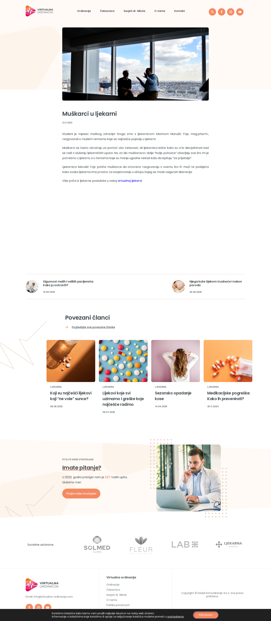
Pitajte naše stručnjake (81, 493)
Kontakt (179, 11)
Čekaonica (107, 11)
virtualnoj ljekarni (130, 181)
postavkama (176, 616)
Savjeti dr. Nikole (134, 11)
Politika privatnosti (117, 605)
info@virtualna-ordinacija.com (53, 597)
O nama (159, 11)
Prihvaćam (206, 615)
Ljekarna (56, 387)
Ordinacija (84, 11)
